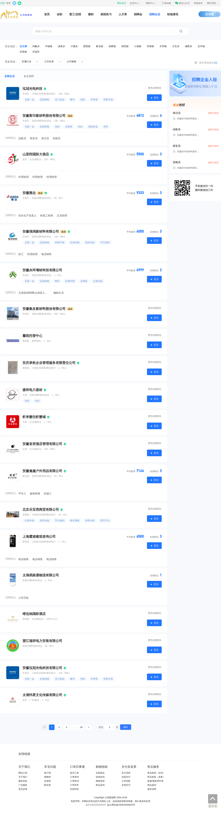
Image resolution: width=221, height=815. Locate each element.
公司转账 (126, 781)
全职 (59, 14)
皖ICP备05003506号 (96, 805)
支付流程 (126, 773)
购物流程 (100, 781)
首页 (47, 14)
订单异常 (74, 785)
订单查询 (74, 777)
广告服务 (22, 785)
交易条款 (100, 773)
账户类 (47, 773)
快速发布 (198, 3)
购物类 (47, 777)
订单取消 (74, 781)
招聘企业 (154, 14)
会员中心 (135, 3)
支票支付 (126, 785)
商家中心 (151, 3)
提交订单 (74, 773)
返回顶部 (212, 798)
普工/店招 (75, 14)
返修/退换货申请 (155, 781)
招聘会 (138, 14)
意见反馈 (22, 789)
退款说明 (151, 789)
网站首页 (121, 3)
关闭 (212, 806)
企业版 (209, 14)
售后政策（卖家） (156, 777)
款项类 (47, 781)
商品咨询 (100, 785)
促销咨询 (100, 777)
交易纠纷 (74, 789)
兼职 (91, 14)
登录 (8, 3)
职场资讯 (172, 14)
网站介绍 (22, 773)
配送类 (47, 785)
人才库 (123, 14)
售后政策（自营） (156, 773)
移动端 (166, 3)
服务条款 (22, 781)
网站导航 (213, 3)
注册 (2, 3)
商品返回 (151, 785)
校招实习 (106, 14)
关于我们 (22, 777)
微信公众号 (182, 3)
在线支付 (126, 777)
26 (81, 727)
